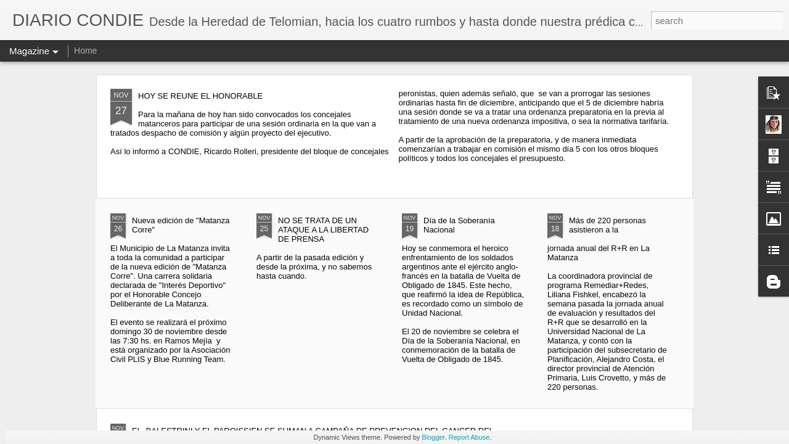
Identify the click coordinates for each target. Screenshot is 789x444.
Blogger (433, 437)
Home (85, 51)
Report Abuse (469, 437)
